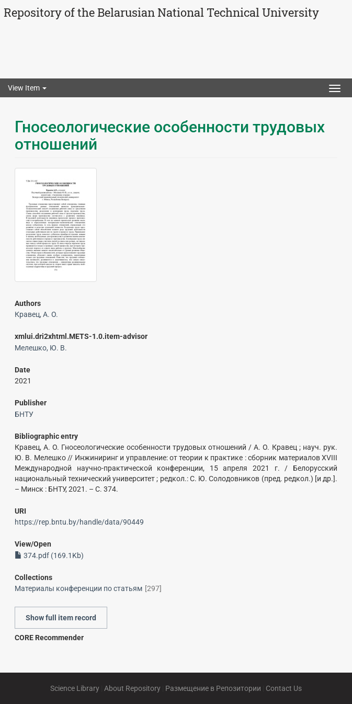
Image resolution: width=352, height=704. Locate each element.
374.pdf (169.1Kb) (49, 555)
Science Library (74, 688)
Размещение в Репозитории (213, 688)
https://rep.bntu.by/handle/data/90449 (79, 522)
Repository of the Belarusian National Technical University (161, 12)
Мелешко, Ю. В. (41, 348)
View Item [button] (27, 88)
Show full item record (61, 618)
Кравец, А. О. (36, 314)
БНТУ (24, 414)
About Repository (132, 688)
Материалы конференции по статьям (78, 588)
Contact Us (284, 688)
